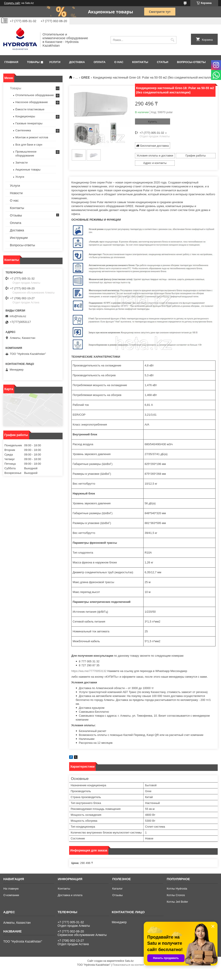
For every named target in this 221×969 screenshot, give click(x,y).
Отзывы (16, 215)
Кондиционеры (25, 116)
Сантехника (23, 130)
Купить (152, 121)
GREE (85, 77)
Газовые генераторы (28, 123)
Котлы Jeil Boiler (177, 901)
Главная (11, 62)
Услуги (54, 62)
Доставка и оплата (70, 895)
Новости (16, 193)
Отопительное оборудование (34, 95)
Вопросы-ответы (191, 62)
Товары (33, 62)
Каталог (117, 888)
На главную (11, 888)
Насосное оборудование (31, 102)
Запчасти (21, 162)
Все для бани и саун (28, 144)
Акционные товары (27, 169)
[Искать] (172, 40)
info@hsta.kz (18, 316)
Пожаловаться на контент (128, 964)
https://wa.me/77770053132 (88, 671)
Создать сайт (12, 3)
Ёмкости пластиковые (29, 109)
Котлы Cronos (176, 895)
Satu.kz (129, 960)
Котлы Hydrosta (177, 888)
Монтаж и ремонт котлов (31, 137)
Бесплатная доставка (154, 145)
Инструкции (19, 237)
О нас (119, 62)
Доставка (77, 62)
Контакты (140, 62)
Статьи (162, 62)
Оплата (100, 62)
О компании (11, 895)
